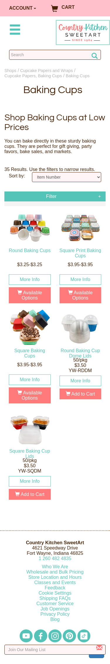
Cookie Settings (54, 593)
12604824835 (55, 558)
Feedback (55, 587)
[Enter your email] (55, 650)
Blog (55, 619)
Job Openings (55, 608)
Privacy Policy (55, 614)
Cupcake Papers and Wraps (46, 70)
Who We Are (55, 566)
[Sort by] (66, 177)
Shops (10, 70)
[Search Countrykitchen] (55, 55)
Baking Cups (78, 75)
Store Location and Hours (55, 577)
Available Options (29, 295)
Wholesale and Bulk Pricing (55, 571)
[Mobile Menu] (14, 30)
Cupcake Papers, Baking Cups (33, 75)
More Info (30, 279)
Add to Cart (80, 393)
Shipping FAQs (55, 598)
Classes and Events (55, 582)
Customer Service (55, 603)
